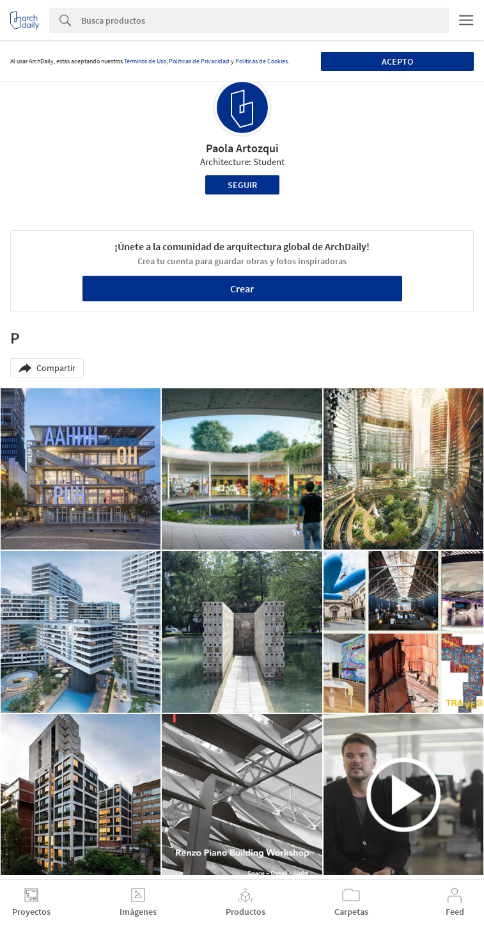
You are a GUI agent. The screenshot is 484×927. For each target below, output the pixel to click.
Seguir (242, 185)
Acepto (397, 61)
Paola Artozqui (242, 148)
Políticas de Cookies (261, 61)
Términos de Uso (145, 61)
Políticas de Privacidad (199, 61)
